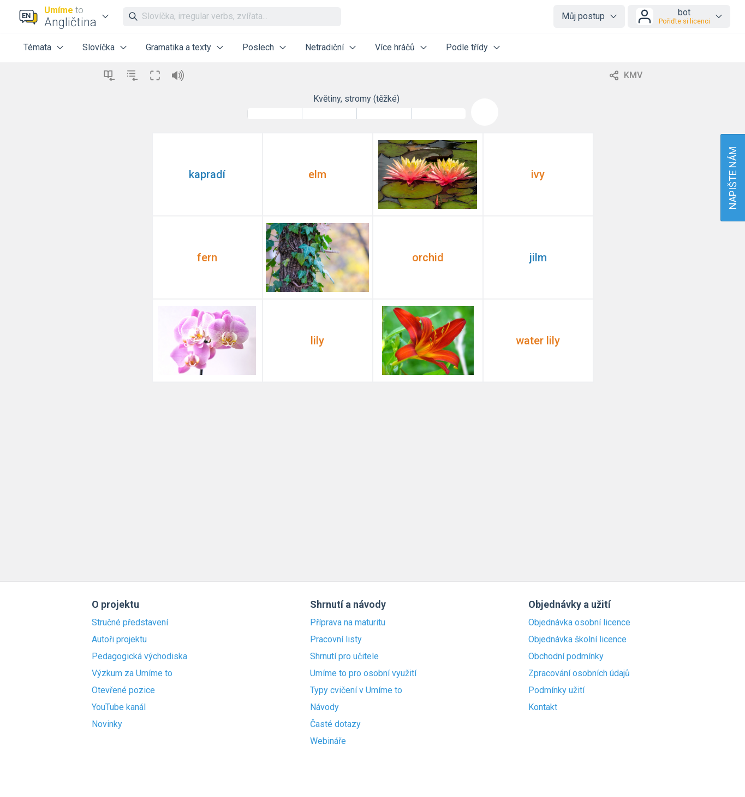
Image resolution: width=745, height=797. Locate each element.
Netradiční (324, 47)
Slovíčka (98, 47)
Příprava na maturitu (347, 623)
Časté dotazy (335, 724)
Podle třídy (467, 47)
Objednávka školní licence (577, 639)
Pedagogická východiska (139, 656)
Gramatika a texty (178, 47)
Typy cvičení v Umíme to (356, 690)
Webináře (328, 741)
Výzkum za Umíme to (132, 673)
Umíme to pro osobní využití (363, 673)
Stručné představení (130, 623)
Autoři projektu (119, 639)
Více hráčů (395, 47)
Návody (324, 707)
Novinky (107, 724)
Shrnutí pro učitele (344, 656)
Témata (37, 47)
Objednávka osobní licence (579, 623)
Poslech (258, 47)
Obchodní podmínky (566, 656)
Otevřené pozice (123, 690)
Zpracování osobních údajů (579, 673)
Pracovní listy (336, 639)
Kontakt (542, 707)
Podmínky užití (556, 690)
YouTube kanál (119, 707)
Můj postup (583, 16)
